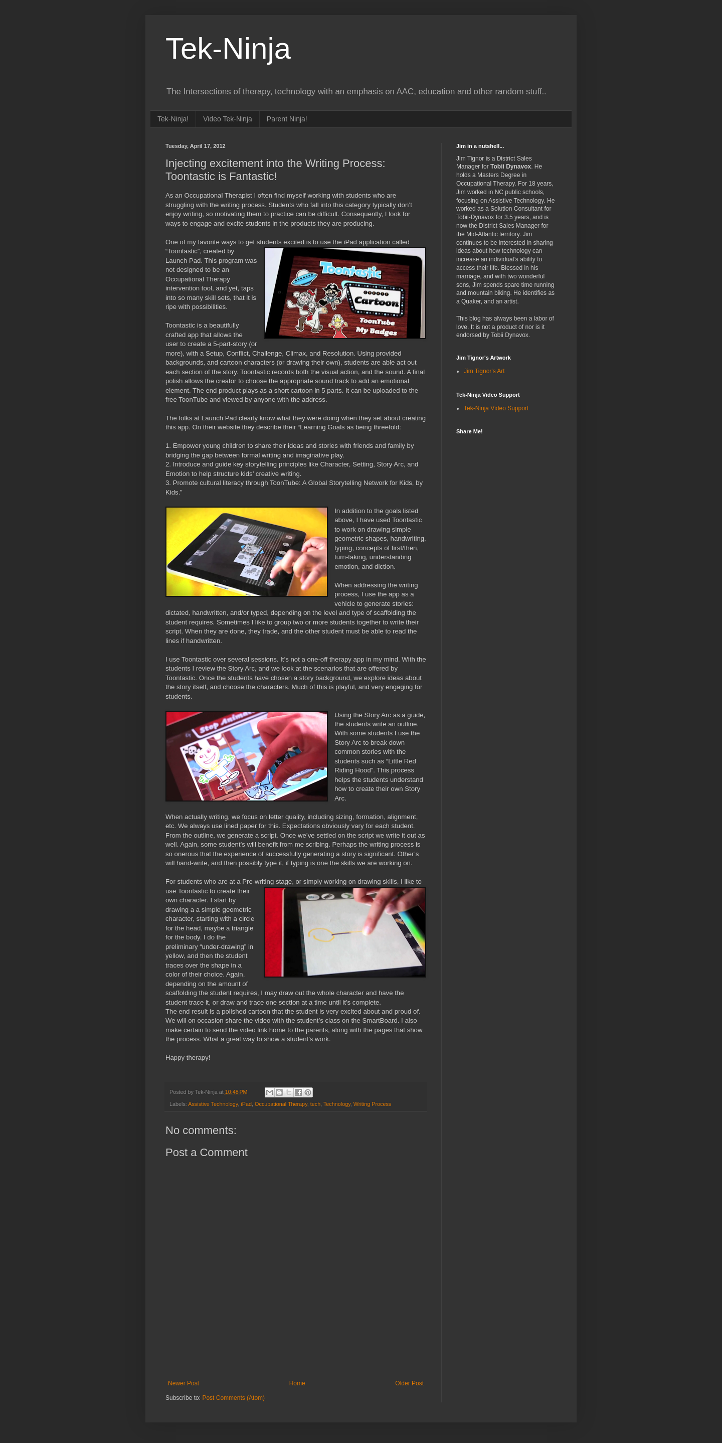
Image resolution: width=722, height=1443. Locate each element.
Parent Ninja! (287, 119)
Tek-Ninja (228, 48)
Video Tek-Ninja (227, 119)
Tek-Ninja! (173, 119)
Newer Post (183, 1383)
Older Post (409, 1383)
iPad (246, 1104)
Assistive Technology (213, 1104)
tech (315, 1104)
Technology (336, 1104)
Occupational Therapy (281, 1104)
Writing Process (372, 1104)
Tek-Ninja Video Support (496, 408)
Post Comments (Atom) (233, 1397)
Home (297, 1383)
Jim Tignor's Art (484, 371)
